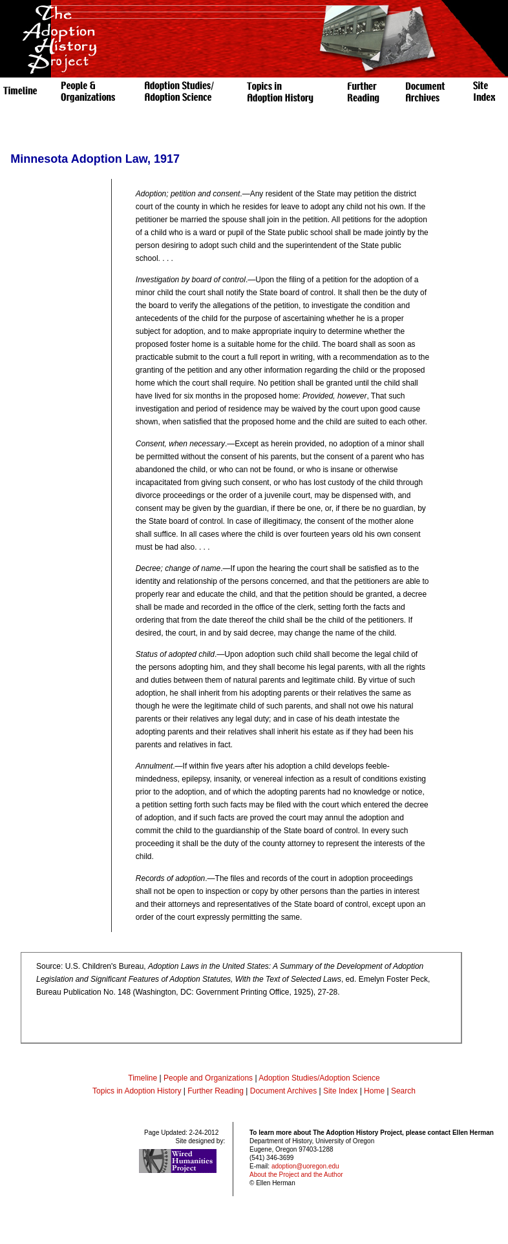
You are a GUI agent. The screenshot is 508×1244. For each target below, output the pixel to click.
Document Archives (283, 1090)
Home (374, 1090)
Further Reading (216, 1090)
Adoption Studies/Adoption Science (319, 1078)
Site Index (340, 1090)
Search (403, 1090)
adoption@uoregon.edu (305, 1166)
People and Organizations (208, 1078)
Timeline (142, 1078)
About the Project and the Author (296, 1174)
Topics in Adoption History (136, 1090)
